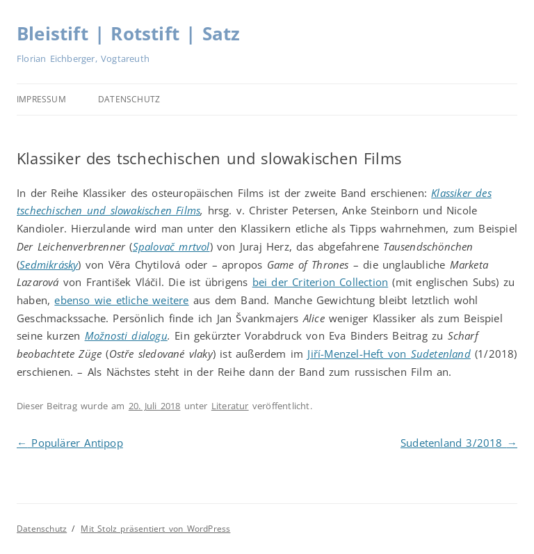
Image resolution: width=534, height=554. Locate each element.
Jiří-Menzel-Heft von (388, 354)
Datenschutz (129, 99)
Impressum (41, 99)
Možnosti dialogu (126, 335)
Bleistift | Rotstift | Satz (128, 33)
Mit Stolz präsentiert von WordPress (155, 529)
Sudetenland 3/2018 (458, 443)
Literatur (230, 405)
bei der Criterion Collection (320, 282)
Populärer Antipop (70, 443)
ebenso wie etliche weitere (121, 300)
